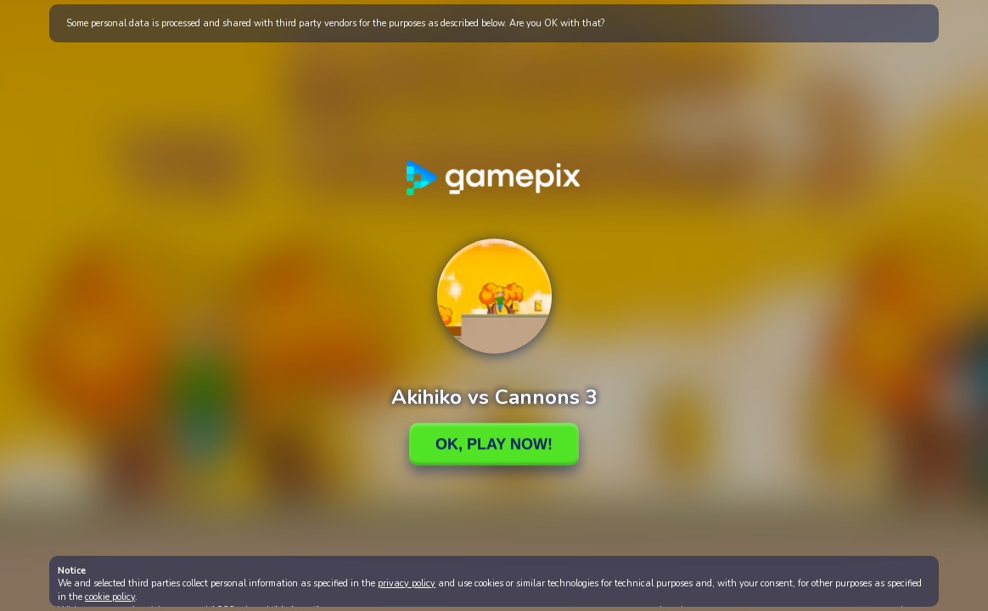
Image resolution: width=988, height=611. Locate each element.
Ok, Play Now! (494, 443)
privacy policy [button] (406, 583)
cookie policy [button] (110, 597)
